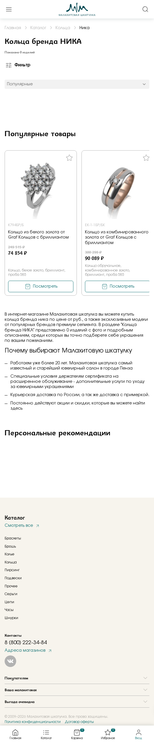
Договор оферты (79, 722)
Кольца (11, 562)
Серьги (11, 594)
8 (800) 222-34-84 (26, 642)
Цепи (9, 602)
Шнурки (11, 618)
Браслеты (13, 538)
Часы (9, 610)
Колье (9, 554)
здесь (16, 408)
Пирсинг (12, 570)
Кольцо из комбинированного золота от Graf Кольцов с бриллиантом (117, 237)
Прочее (11, 586)
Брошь (10, 546)
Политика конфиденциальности (33, 722)
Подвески (13, 578)
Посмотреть (45, 286)
